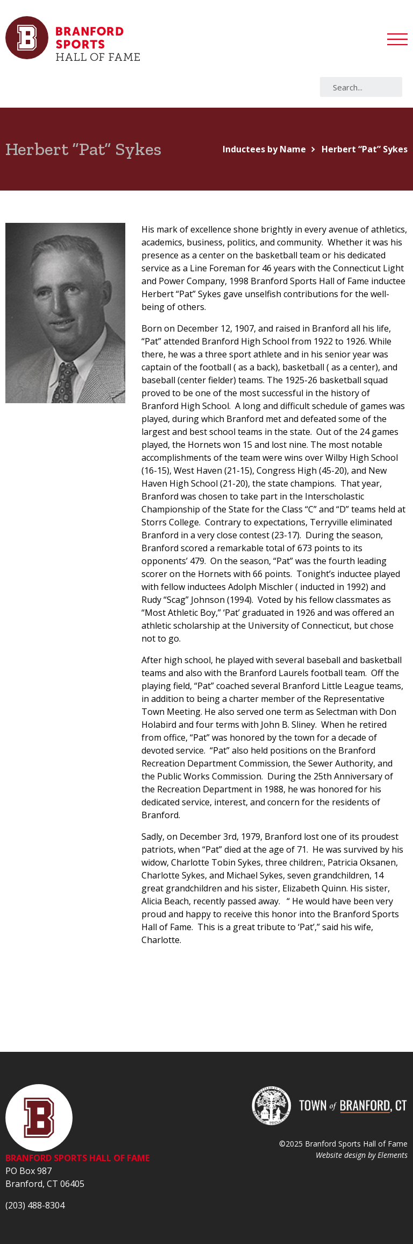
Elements (393, 1155)
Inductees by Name (264, 149)
